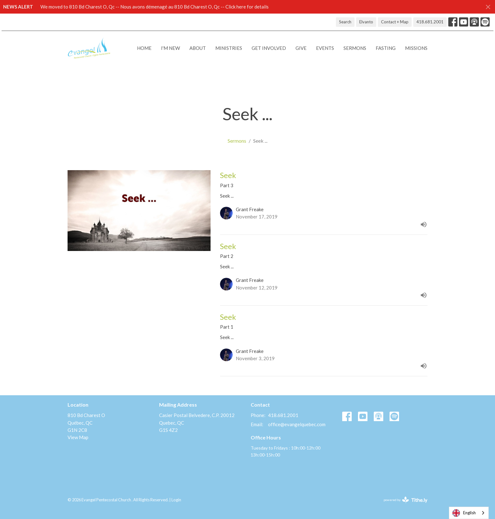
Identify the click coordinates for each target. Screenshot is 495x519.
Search (345, 21)
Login (176, 499)
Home (144, 48)
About (197, 48)
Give (301, 48)
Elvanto (366, 21)
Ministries (228, 48)
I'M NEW (170, 48)
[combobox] (469, 513)
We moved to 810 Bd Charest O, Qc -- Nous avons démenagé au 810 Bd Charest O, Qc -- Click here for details (154, 6)
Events (325, 48)
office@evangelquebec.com (296, 424)
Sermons (354, 48)
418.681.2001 (430, 21)
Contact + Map (395, 21)
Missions (416, 48)
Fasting (386, 48)
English (464, 513)
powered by (405, 500)
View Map (78, 437)
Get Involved (269, 48)
